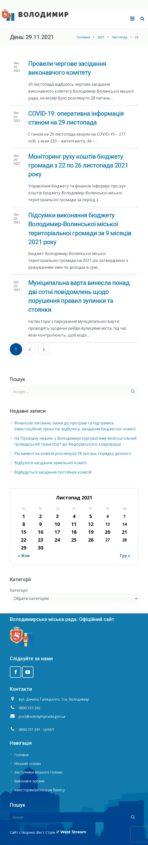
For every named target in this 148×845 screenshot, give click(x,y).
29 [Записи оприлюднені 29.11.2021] (23, 547)
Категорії (18, 590)
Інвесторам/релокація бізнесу (39, 790)
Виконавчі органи (29, 781)
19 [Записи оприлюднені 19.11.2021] (91, 532)
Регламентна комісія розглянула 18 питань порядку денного (72, 453)
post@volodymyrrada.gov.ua (42, 716)
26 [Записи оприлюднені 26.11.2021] (91, 539)
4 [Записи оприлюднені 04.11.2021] (74, 516)
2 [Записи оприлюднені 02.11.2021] (40, 516)
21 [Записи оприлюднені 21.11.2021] (124, 532)
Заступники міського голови (38, 772)
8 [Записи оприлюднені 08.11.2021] (23, 524)
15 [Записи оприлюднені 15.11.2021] (23, 532)
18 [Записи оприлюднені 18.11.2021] (74, 532)
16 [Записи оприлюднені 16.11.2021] (40, 532)
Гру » (125, 555)
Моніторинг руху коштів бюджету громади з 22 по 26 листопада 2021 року (78, 165)
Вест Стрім (45, 832)
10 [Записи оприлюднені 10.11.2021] (57, 524)
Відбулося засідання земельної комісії (50, 462)
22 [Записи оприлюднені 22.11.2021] (23, 539)
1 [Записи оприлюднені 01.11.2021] (23, 516)
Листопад (119, 37)
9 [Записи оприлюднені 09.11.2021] (40, 524)
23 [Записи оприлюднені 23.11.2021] (40, 539)
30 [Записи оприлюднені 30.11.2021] (40, 547)
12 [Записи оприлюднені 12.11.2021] (91, 524)
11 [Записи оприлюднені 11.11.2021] (74, 524)
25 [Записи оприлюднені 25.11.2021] (74, 539)
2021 (100, 37)
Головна (83, 37)
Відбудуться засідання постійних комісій (53, 472)
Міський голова (27, 763)
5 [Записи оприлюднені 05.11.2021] (90, 516)
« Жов (24, 555)
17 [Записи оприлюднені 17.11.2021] (57, 532)
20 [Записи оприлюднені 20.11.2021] (107, 532)
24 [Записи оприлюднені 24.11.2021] (57, 539)
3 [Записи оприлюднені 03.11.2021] (57, 516)
